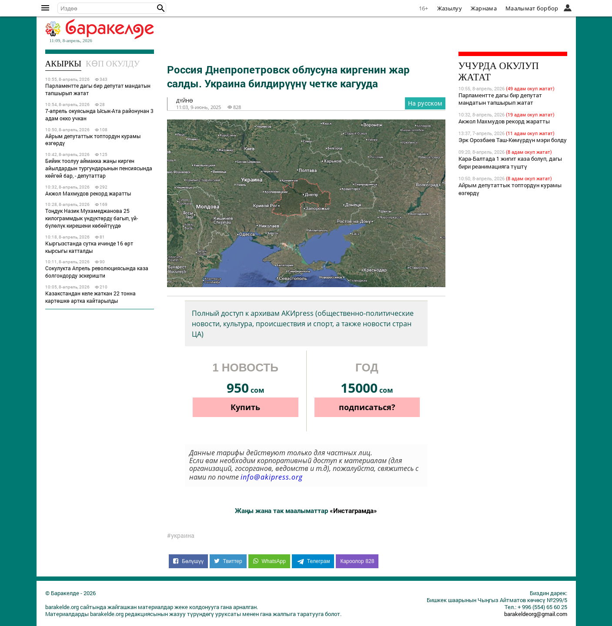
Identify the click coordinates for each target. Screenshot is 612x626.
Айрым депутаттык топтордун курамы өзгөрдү (92, 139)
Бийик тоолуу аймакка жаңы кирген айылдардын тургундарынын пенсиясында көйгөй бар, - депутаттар (98, 168)
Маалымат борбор (531, 8)
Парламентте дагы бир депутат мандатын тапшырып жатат (97, 89)
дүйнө (184, 100)
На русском (425, 103)
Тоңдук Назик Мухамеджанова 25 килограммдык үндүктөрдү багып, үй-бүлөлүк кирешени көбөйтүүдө (91, 218)
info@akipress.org (272, 477)
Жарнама (484, 8)
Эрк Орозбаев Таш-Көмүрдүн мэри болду (512, 139)
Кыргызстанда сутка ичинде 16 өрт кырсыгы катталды (89, 247)
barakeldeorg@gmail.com (535, 613)
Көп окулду (113, 63)
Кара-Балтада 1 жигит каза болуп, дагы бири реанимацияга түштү (510, 162)
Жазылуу (449, 8)
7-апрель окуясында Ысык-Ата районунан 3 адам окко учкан (99, 114)
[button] (161, 8)
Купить (245, 407)
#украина (180, 536)
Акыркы (63, 63)
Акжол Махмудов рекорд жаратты (88, 193)
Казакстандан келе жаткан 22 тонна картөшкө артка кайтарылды (90, 297)
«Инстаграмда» (353, 510)
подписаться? (367, 407)
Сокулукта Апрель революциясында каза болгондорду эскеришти (96, 272)
